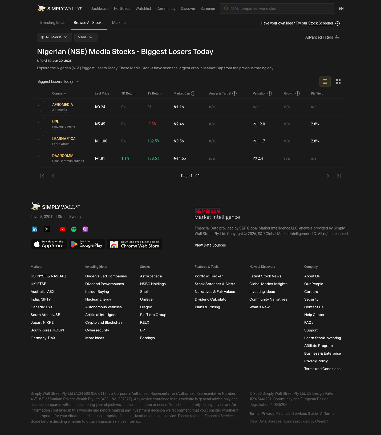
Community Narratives (268, 299)
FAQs (308, 322)
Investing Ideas (52, 22)
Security (311, 299)
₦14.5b (179, 158)
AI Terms (327, 413)
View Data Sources (210, 245)
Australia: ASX (42, 291)
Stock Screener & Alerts (215, 284)
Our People (313, 284)
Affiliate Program (318, 345)
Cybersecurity (97, 330)
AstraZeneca (151, 276)
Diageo (146, 307)
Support (311, 330)
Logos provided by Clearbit (306, 421)
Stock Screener (320, 23)
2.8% (315, 124)
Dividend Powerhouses (104, 284)
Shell (144, 291)
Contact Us (313, 307)
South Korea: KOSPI (47, 330)
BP (142, 330)
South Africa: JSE (45, 315)
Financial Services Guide (297, 413)
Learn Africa (61, 144)
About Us (312, 276)
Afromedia (59, 110)
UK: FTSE (38, 284)
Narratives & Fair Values (215, 291)
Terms (254, 413)
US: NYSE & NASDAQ (48, 276)
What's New (259, 307)
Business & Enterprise (322, 353)
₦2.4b (178, 124)
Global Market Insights (268, 284)
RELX (144, 322)
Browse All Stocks (89, 22)
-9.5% (152, 124)
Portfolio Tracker (209, 276)
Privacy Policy (316, 361)
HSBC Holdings (153, 284)
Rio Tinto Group (153, 315)
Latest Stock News (265, 276)
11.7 (259, 141)
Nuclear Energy (98, 299)
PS (255, 158)
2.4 (258, 158)
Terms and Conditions (322, 369)
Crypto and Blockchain (104, 322)
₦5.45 (100, 124)
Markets (119, 22)
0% (123, 107)
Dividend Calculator (211, 299)
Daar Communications (68, 161)
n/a (212, 107)
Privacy (268, 413)
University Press (63, 127)
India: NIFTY (41, 299)
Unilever (147, 299)
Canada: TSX (41, 307)
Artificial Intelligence (102, 315)
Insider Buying (97, 291)
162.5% (154, 141)
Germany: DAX (43, 338)
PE (255, 124)
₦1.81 (100, 158)
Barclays (147, 338)
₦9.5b (178, 141)
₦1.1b (178, 107)
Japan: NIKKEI (43, 322)
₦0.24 (100, 107)
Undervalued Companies (106, 276)
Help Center (314, 315)
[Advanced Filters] (323, 37)
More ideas (94, 338)
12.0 (259, 124)
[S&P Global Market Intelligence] (217, 214)
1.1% (125, 158)
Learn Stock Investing (322, 338)
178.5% (154, 158)
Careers (311, 291)
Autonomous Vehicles (103, 307)
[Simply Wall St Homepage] (59, 8)
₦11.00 (101, 141)
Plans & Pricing (207, 307)
